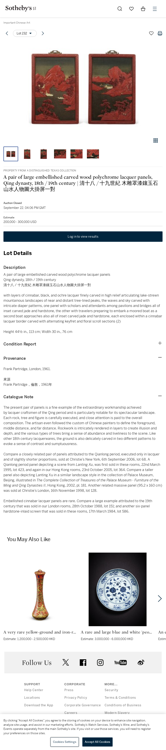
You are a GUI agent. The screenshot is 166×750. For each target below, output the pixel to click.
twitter (65, 662)
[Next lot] (42, 33)
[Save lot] (151, 33)
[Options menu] (25, 33)
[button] (83, 87)
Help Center (33, 690)
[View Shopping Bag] (143, 8)
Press (68, 690)
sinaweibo (141, 662)
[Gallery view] (155, 140)
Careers (70, 713)
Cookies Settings (64, 742)
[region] (83, 732)
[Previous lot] (7, 33)
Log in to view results (83, 237)
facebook (83, 662)
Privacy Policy (75, 698)
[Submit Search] (120, 8)
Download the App (38, 705)
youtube (120, 662)
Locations (32, 698)
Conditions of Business (123, 705)
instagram (100, 662)
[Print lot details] (159, 33)
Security (111, 690)
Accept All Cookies (97, 742)
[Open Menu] (155, 9)
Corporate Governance (82, 705)
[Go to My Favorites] (131, 8)
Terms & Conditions (120, 698)
